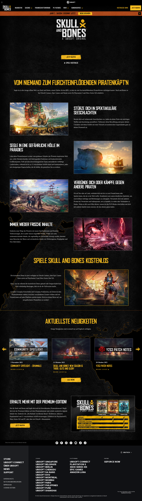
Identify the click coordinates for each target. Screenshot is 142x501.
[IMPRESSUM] (15, 485)
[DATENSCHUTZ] (15, 479)
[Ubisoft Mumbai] (51, 480)
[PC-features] (57, 8)
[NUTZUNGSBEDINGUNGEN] (15, 482)
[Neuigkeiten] (19, 8)
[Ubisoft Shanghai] (51, 490)
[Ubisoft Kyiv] (51, 475)
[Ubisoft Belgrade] (51, 464)
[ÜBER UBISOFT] (15, 465)
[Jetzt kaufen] (71, 57)
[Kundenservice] (77, 8)
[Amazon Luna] (85, 472)
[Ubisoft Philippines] (51, 485)
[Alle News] (71, 380)
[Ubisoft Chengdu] (51, 469)
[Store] (15, 459)
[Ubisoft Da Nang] (51, 472)
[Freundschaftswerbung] (43, 8)
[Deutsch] (126, 452)
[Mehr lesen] (17, 369)
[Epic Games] (85, 469)
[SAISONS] (29, 8)
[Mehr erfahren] (85, 13)
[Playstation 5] (85, 464)
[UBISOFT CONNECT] (15, 462)
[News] (15, 469)
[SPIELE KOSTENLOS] (71, 63)
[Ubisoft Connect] (85, 462)
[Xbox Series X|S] (85, 467)
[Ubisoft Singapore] (51, 462)
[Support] (15, 472)
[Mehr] (66, 8)
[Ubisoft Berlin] (51, 467)
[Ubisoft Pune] (51, 488)
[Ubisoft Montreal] (51, 477)
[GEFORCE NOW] (119, 462)
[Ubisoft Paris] (51, 482)
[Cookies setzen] (15, 488)
